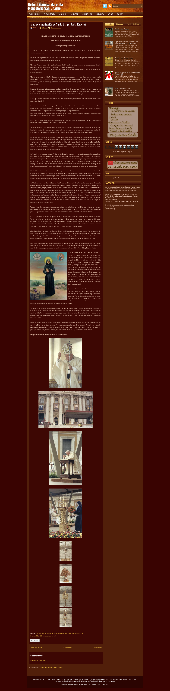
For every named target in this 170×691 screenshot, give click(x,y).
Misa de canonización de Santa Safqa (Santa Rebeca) (58, 24)
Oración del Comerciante (124, 58)
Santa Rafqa (100, 14)
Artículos (44, 28)
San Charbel (63, 14)
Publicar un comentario (38, 660)
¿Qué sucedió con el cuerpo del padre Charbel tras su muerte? (126, 42)
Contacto (120, 14)
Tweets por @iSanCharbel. (114, 178)
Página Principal (67, 647)
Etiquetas (119, 24)
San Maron (74, 14)
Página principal (34, 14)
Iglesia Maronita (49, 14)
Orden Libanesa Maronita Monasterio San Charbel (45, 6)
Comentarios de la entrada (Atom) (51, 667)
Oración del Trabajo (122, 29)
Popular (109, 24)
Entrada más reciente (36, 647)
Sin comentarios (56, 28)
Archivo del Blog (133, 24)
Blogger (129, 152)
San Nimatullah (87, 14)
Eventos (110, 14)
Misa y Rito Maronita (122, 88)
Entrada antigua (97, 647)
